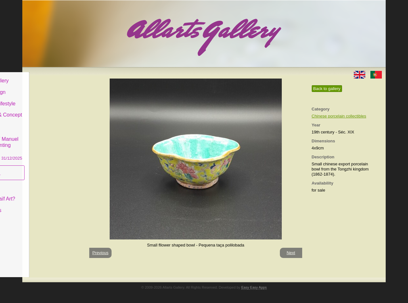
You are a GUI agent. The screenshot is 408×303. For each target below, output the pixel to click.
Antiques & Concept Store (52, 113)
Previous (100, 252)
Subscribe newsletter (41, 168)
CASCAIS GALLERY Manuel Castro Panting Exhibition (52, 140)
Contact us (42, 205)
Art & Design (44, 87)
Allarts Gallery (46, 76)
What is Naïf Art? (49, 194)
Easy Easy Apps (254, 287)
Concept (39, 182)
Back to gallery (326, 88)
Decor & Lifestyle (49, 98)
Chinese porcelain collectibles (339, 116)
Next (291, 252)
